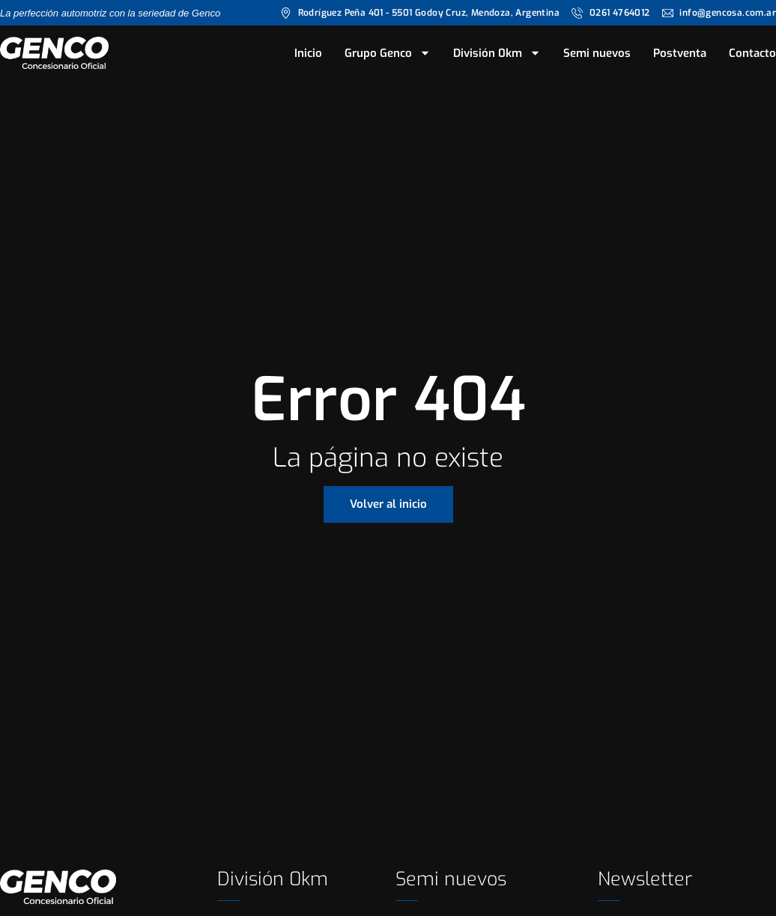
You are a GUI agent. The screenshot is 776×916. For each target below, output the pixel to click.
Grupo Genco (388, 53)
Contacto (752, 53)
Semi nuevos (597, 53)
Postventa (679, 53)
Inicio (308, 53)
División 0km (497, 53)
